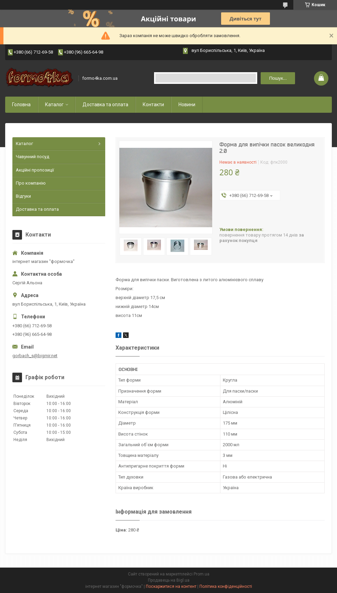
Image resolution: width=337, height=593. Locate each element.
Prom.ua (201, 574)
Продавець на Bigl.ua (168, 580)
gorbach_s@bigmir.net (34, 355)
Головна (21, 104)
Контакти (153, 104)
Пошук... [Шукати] (278, 78)
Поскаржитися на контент (171, 586)
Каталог (54, 104)
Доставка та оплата (105, 104)
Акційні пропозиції (35, 170)
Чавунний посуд (32, 156)
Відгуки (23, 196)
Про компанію (31, 183)
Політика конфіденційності (225, 586)
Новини (186, 104)
